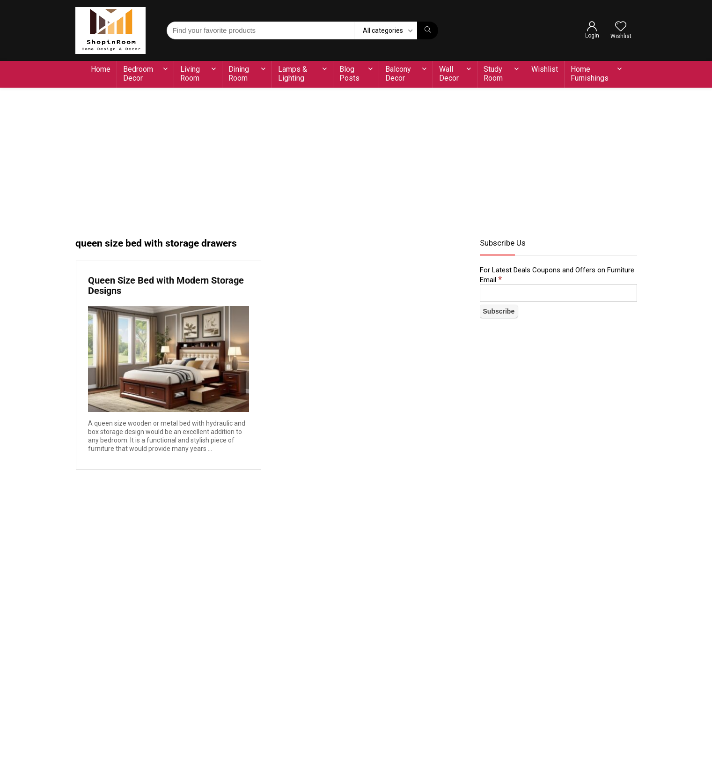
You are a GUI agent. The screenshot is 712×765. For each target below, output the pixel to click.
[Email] (558, 293)
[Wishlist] (620, 27)
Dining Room (238, 73)
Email (491, 280)
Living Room (190, 73)
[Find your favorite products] (427, 30)
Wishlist (544, 69)
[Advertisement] (356, 158)
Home (100, 69)
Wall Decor (449, 73)
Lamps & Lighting (292, 73)
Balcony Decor (398, 73)
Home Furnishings (590, 73)
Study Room (493, 73)
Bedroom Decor (138, 73)
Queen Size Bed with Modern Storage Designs (166, 285)
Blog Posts (349, 73)
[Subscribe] (499, 311)
